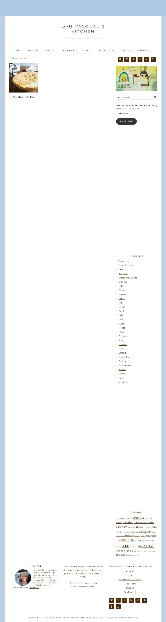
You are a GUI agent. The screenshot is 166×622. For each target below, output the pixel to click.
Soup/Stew (124, 357)
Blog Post (123, 273)
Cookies (122, 294)
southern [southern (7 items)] (135, 546)
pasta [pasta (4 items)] (148, 536)
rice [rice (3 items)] (134, 540)
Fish (121, 303)
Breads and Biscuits (128, 278)
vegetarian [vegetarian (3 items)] (131, 555)
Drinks (122, 298)
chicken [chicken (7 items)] (149, 522)
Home (11, 58)
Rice (121, 348)
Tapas (121, 378)
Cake (121, 286)
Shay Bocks (72, 618)
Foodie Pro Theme (55, 618)
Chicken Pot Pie (23, 96)
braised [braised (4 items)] (119, 523)
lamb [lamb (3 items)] (153, 532)
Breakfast (123, 282)
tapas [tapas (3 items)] (148, 551)
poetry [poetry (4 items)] (153, 536)
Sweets (122, 374)
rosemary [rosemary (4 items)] (144, 540)
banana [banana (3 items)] (131, 518)
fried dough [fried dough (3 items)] (120, 532)
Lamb (121, 319)
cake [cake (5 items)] (136, 522)
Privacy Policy (130, 584)
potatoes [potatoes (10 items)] (126, 540)
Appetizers (124, 261)
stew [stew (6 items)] (134, 551)
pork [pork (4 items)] (118, 540)
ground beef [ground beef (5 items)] (136, 532)
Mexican (122, 328)
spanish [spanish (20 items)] (147, 545)
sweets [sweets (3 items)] (139, 551)
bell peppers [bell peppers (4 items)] (146, 518)
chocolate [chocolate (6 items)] (121, 527)
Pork (121, 340)
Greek (121, 311)
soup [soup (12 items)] (125, 546)
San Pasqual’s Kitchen (83, 30)
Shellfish (123, 353)
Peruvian (123, 336)
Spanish (122, 369)
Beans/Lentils (125, 265)
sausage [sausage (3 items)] (151, 540)
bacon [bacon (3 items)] (125, 518)
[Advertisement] (83, 7)
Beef (121, 269)
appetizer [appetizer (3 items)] (119, 518)
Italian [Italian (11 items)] (146, 531)
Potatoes (123, 344)
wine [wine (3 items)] (137, 555)
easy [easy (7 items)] (154, 526)
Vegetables (124, 382)
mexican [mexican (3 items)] (137, 536)
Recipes (130, 588)
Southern (123, 361)
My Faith (130, 575)
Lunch (122, 323)
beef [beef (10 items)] (137, 518)
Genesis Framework (103, 618)
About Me (130, 571)
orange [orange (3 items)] (143, 536)
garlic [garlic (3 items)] (127, 532)
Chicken (122, 290)
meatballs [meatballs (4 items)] (129, 536)
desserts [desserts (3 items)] (148, 527)
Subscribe (126, 121)
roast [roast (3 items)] (138, 540)
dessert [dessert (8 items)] (140, 526)
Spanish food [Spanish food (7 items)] (123, 550)
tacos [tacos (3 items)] (144, 551)
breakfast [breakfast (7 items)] (128, 522)
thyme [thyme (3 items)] (153, 551)
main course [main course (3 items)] (120, 536)
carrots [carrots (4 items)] (142, 523)
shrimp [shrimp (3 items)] (118, 546)
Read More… (34, 588)
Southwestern (125, 365)
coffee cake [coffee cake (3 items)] (131, 527)
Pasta (121, 332)
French (122, 307)
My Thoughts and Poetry (130, 579)
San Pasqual (130, 592)
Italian (121, 315)
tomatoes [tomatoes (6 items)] (121, 554)
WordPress (132, 618)
